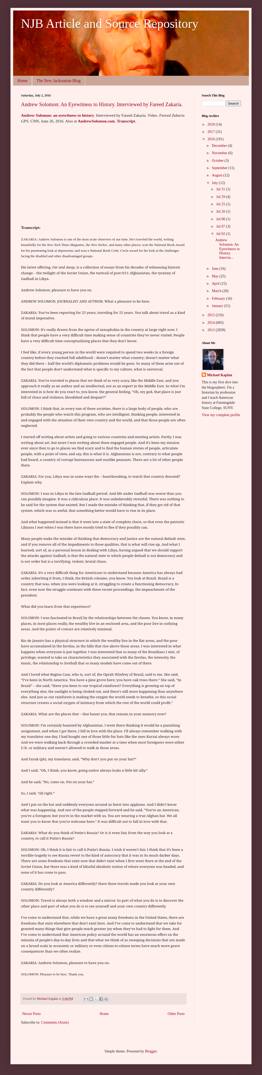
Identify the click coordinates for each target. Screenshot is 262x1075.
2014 (212, 323)
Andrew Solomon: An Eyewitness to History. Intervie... (227, 249)
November (220, 153)
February (219, 298)
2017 (212, 132)
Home (22, 80)
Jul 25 (221, 204)
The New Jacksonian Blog (58, 80)
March (217, 291)
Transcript (126, 121)
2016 (212, 139)
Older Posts (176, 1014)
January (218, 306)
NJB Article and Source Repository (109, 23)
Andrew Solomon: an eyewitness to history (57, 115)
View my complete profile (221, 415)
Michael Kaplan (219, 375)
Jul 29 (221, 197)
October (218, 161)
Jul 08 (221, 219)
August (217, 175)
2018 (212, 124)
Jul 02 (221, 234)
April (216, 284)
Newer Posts (31, 1014)
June (215, 269)
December (220, 146)
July (215, 183)
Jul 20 (221, 211)
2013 (212, 330)
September (220, 168)
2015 (212, 315)
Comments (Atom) (55, 1022)
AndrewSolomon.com (96, 121)
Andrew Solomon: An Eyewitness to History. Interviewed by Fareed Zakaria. (102, 104)
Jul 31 (221, 189)
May (215, 276)
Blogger (150, 1051)
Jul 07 (221, 226)
